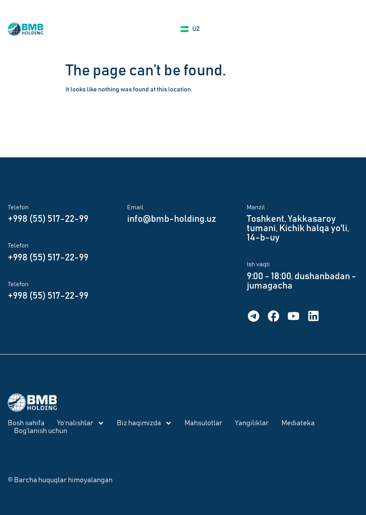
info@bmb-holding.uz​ (171, 219)
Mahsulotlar (203, 423)
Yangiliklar (252, 423)
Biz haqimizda (144, 423)
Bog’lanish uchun (40, 431)
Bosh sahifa (26, 423)
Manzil (256, 207)
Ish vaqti (258, 264)
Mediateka (298, 423)
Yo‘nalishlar (80, 423)
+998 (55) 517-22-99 (48, 219)
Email (135, 207)
